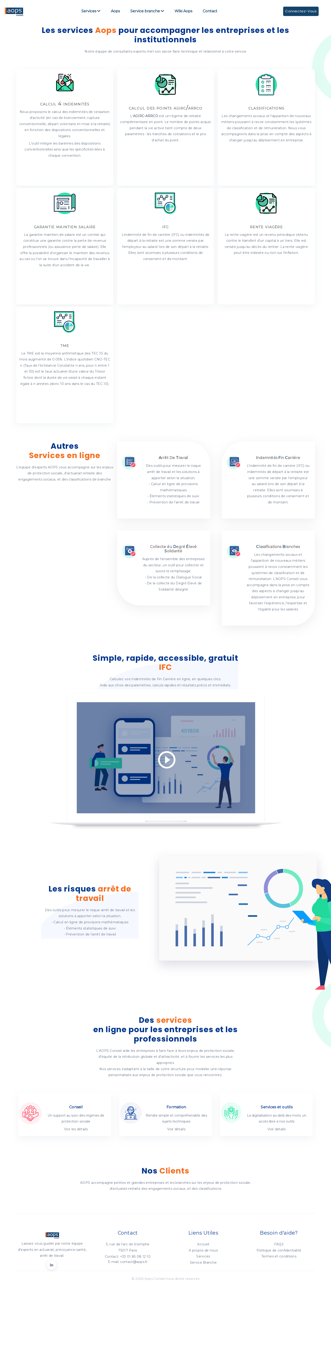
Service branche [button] (147, 13)
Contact (210, 13)
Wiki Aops (183, 13)
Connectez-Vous (299, 13)
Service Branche (203, 1291)
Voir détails (176, 1157)
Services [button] (91, 13)
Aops (115, 13)
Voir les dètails (76, 1157)
